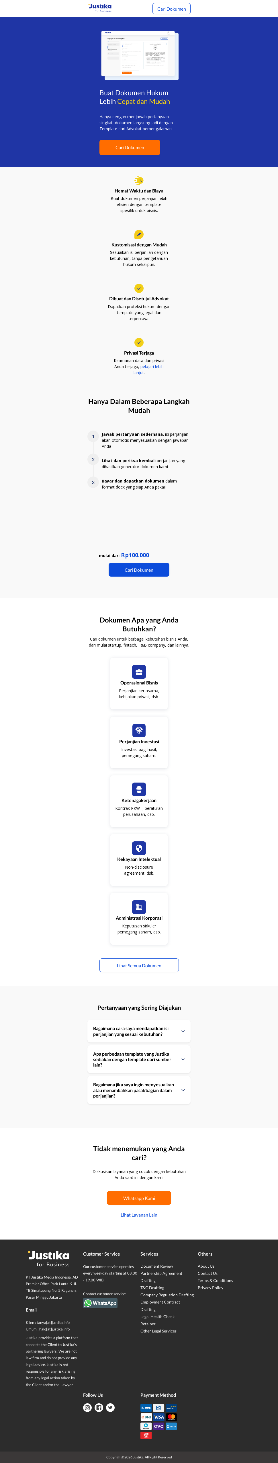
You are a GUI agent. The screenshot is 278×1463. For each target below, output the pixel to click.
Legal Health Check (157, 1316)
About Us (206, 1266)
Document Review (156, 1266)
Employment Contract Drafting (160, 1305)
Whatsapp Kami (139, 1198)
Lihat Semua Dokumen (139, 965)
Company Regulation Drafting (167, 1294)
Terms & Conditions (215, 1280)
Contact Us (208, 1273)
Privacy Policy (210, 1287)
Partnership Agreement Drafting (161, 1277)
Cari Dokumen (171, 8)
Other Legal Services (158, 1330)
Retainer (148, 1323)
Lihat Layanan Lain (139, 1214)
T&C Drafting (152, 1287)
